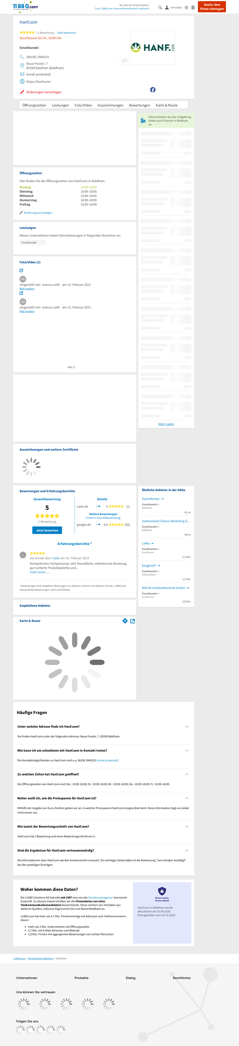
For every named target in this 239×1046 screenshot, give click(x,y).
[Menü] (194, 7)
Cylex (56, 558)
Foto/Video (83, 105)
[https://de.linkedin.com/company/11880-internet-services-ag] (50, 1030)
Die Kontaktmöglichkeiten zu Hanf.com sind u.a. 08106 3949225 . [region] (68, 760)
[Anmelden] (175, 7)
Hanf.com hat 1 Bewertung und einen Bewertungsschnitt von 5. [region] (56, 836)
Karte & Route (167, 105)
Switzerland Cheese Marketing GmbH (166, 521)
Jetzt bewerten (47, 530)
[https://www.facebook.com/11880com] (20, 1030)
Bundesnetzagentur (101, 897)
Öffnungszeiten (34, 105)
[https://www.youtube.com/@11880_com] (61, 1030)
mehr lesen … (40, 572)
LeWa (146, 543)
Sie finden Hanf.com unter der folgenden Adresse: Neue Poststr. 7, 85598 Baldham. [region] (68, 736)
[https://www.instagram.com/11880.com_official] (30, 1030)
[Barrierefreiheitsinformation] (188, 7)
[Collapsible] (187, 727)
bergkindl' (149, 565)
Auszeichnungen (110, 105)
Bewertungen (139, 105)
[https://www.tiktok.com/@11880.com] (40, 1030)
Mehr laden (166, 424)
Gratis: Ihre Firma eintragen (212, 6)
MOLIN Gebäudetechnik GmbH (163, 588)
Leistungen (60, 105)
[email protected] (107, 760)
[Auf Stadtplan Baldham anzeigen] (132, 620)
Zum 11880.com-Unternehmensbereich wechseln (122, 8)
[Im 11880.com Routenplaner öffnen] (125, 620)
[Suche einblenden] (162, 7)
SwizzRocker (151, 499)
